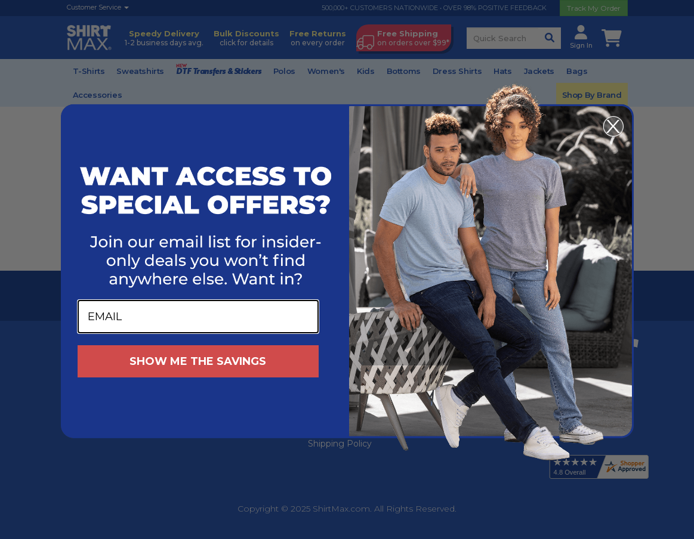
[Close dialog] (613, 126)
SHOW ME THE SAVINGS (197, 361)
